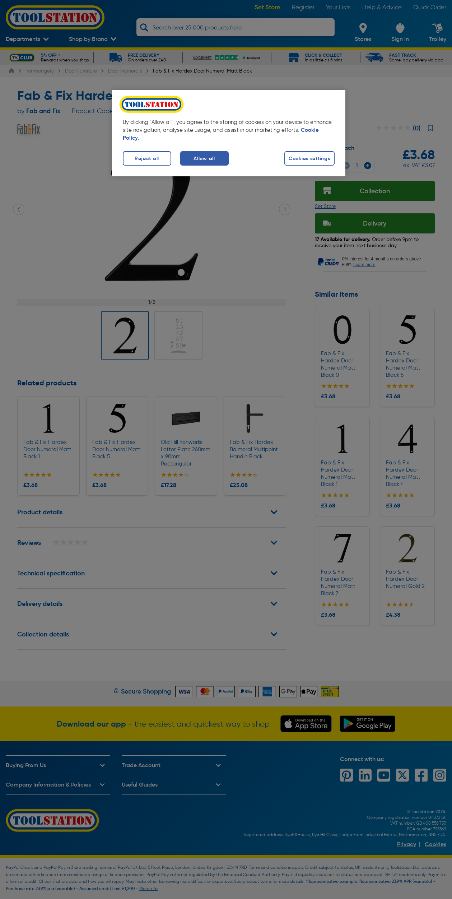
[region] (228, 133)
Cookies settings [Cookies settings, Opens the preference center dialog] (309, 158)
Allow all (204, 158)
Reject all (147, 158)
